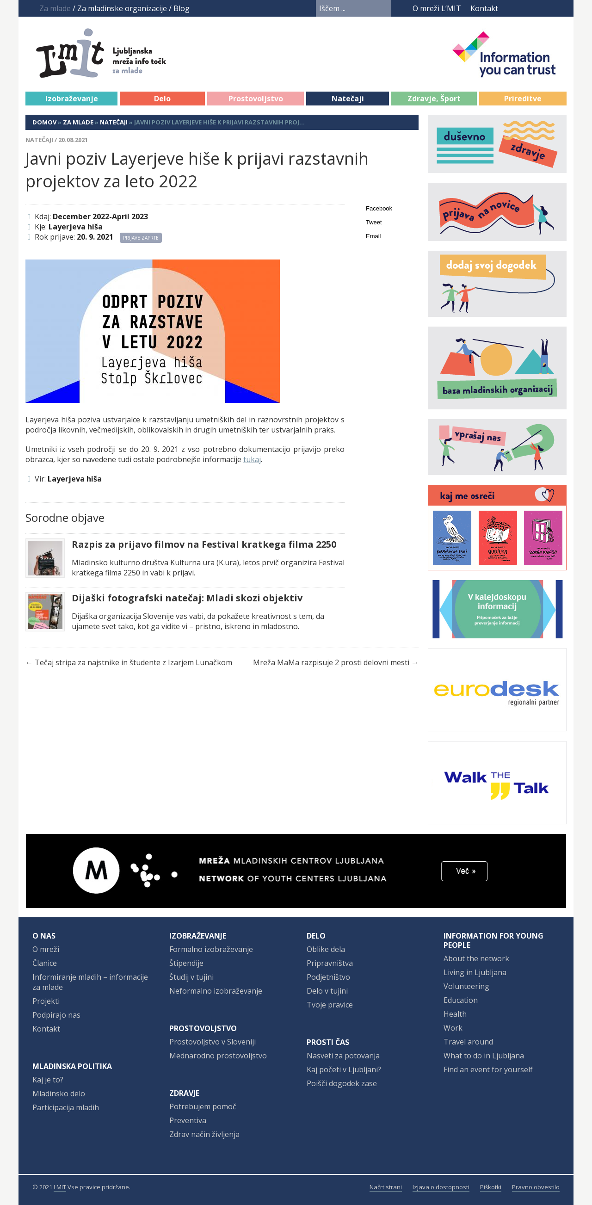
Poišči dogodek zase (342, 1083)
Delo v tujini (327, 991)
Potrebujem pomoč (202, 1106)
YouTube (526, 8)
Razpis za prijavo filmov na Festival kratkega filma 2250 (204, 544)
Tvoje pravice (330, 1005)
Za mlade (78, 122)
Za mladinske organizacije (122, 8)
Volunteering (466, 986)
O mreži (45, 949)
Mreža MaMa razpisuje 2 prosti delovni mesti (331, 662)
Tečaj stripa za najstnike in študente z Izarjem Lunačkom (133, 662)
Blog (181, 8)
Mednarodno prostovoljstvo (218, 1056)
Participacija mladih (65, 1107)
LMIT (60, 1187)
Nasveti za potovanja (343, 1056)
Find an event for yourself (488, 1069)
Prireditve (523, 98)
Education (461, 1000)
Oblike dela (326, 949)
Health (455, 1014)
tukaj (252, 459)
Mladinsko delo (58, 1093)
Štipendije (186, 963)
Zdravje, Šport (434, 98)
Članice (44, 963)
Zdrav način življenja (204, 1134)
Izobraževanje (71, 98)
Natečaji (348, 98)
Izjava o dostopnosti (441, 1187)
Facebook (511, 8)
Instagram (543, 8)
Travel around (468, 1042)
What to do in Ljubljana (484, 1056)
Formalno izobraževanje (211, 949)
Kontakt (484, 8)
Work (453, 1028)
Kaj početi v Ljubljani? (344, 1069)
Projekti (46, 1001)
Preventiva (187, 1120)
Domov (44, 122)
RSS (561, 8)
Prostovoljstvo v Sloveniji (212, 1042)
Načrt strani (386, 1187)
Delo (162, 98)
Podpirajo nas (56, 1015)
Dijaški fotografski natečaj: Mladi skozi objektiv (187, 598)
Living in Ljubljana (475, 972)
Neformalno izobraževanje (215, 991)
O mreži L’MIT (437, 8)
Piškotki (490, 1187)
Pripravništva (330, 963)
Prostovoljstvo (255, 98)
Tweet (374, 222)
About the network (476, 958)
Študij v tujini (191, 977)
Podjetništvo (328, 977)
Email (373, 236)
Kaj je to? (47, 1080)
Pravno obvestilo (536, 1187)
